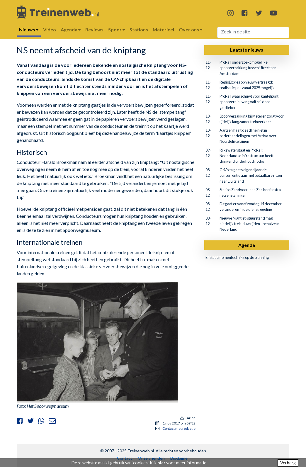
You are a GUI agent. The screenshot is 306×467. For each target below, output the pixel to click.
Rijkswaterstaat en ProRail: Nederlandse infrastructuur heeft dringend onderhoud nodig (246, 156)
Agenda (246, 245)
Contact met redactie (178, 428)
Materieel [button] (163, 29)
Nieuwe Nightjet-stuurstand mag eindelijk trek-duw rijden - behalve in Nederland (249, 224)
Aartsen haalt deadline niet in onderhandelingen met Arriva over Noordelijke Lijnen (248, 136)
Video (49, 29)
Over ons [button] (190, 29)
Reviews (94, 29)
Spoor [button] (116, 29)
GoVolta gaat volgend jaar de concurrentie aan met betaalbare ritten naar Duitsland (251, 175)
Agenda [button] (71, 29)
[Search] (253, 32)
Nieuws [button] (28, 29)
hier (161, 462)
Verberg (288, 462)
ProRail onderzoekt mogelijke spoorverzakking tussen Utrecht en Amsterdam (248, 68)
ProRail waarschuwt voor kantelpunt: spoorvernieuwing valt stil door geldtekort (249, 102)
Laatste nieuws (246, 49)
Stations (139, 29)
